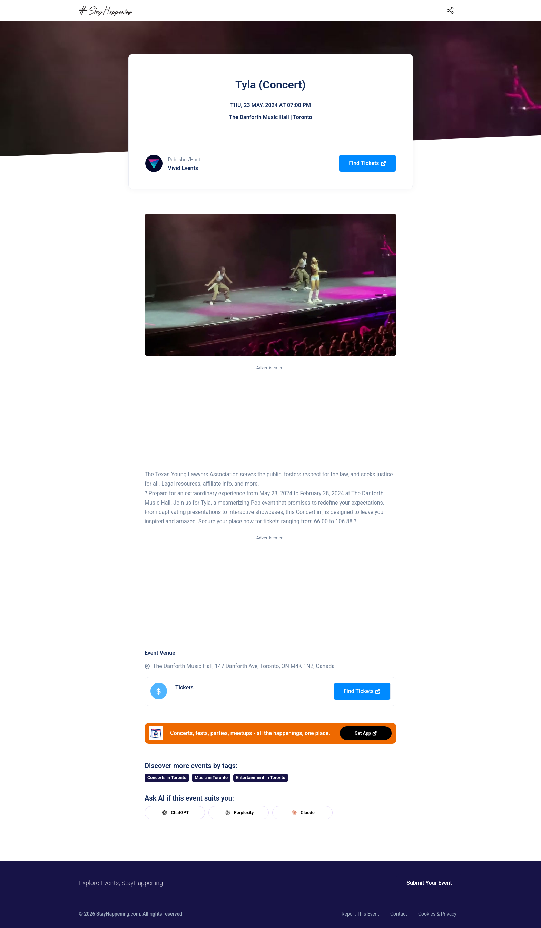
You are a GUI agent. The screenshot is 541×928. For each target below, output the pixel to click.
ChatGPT (174, 813)
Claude (302, 813)
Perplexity (239, 813)
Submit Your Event (429, 883)
